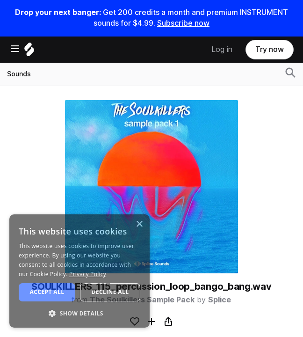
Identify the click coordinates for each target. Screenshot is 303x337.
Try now (269, 49)
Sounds (19, 74)
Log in (221, 49)
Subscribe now (183, 23)
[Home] (29, 52)
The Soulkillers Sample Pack (142, 299)
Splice (219, 299)
